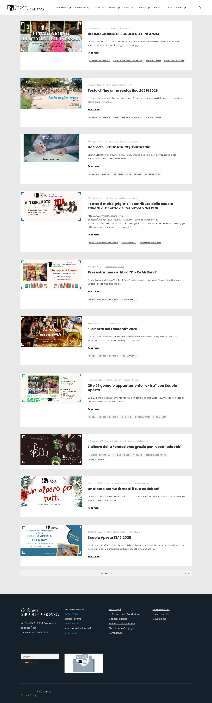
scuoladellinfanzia (174, 61)
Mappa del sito (161, 609)
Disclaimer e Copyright (122, 628)
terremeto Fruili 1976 (150, 243)
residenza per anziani (156, 455)
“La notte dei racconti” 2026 (112, 328)
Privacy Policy (28, 695)
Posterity (45, 691)
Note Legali (115, 609)
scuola (136, 141)
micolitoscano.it (125, 28)
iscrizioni (127, 417)
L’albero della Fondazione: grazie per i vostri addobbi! (135, 446)
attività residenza (114, 441)
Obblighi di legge (118, 619)
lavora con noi (112, 141)
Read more (93, 52)
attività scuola (112, 28)
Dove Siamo (159, 619)
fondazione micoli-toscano (127, 61)
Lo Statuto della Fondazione (124, 614)
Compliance (116, 633)
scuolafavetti (152, 174)
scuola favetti (153, 61)
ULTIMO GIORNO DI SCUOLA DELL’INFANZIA (123, 33)
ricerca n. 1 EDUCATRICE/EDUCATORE (119, 147)
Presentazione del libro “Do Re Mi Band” (123, 272)
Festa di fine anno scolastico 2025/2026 (123, 90)
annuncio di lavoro (99, 174)
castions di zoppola (99, 61)
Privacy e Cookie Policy (122, 623)
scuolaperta (159, 417)
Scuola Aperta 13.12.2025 (109, 537)
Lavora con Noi (161, 614)
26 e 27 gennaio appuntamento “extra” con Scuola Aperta (132, 387)
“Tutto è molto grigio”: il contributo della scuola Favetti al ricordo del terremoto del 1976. (130, 206)
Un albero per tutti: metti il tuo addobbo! (123, 488)
